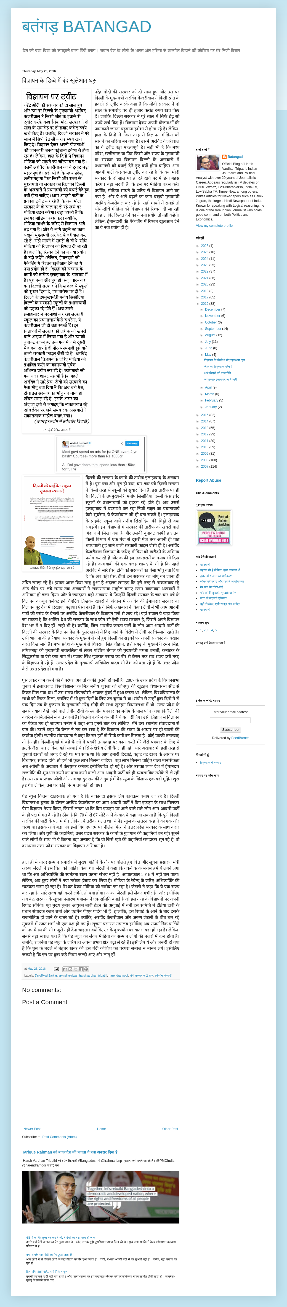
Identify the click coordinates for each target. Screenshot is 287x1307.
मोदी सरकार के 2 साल (141, 975)
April (208, 387)
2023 (205, 265)
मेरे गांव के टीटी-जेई (211, 587)
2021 (205, 278)
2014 (205, 421)
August (210, 335)
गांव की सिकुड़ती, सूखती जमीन (218, 593)
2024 (205, 259)
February (212, 400)
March (210, 394)
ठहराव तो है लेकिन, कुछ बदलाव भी (220, 570)
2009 (205, 454)
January (211, 407)
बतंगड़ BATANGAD (87, 26)
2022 (205, 271)
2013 (205, 428)
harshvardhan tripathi (93, 975)
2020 (205, 284)
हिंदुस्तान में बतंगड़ (210, 762)
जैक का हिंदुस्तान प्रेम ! (218, 366)
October (211, 322)
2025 (205, 252)
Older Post (170, 1129)
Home (101, 1129)
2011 (205, 441)
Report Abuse (208, 480)
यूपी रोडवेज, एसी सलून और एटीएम (220, 604)
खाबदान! (205, 565)
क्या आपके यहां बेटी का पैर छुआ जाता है (49, 1255)
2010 (205, 447)
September (213, 329)
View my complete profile (214, 226)
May (208, 355)
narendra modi (118, 975)
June (209, 348)
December (213, 309)
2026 (205, 246)
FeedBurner (240, 738)
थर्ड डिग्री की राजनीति (217, 373)
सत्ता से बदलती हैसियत (213, 598)
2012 (205, 434)
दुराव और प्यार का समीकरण (216, 576)
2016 (205, 304)
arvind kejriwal (68, 975)
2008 (205, 460)
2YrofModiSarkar (46, 975)
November (213, 316)
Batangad (235, 157)
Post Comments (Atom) (59, 1137)
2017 (205, 297)
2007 (205, 466)
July (208, 342)
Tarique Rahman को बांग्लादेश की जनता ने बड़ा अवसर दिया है (69, 1152)
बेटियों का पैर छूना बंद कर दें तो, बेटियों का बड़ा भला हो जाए (60, 1237)
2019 (205, 291)
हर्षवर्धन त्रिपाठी (163, 975)
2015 (205, 415)
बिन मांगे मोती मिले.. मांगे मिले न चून (46, 1272)
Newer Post (32, 1129)
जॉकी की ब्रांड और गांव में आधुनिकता (222, 581)
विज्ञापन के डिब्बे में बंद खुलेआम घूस (224, 360)
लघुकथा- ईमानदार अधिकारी (220, 379)
